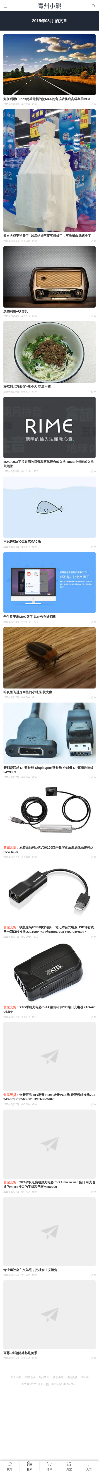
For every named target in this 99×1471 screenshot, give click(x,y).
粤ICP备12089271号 (63, 1384)
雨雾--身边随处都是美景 (20, 1353)
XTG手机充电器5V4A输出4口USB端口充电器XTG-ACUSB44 (49, 1009)
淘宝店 (85, 1377)
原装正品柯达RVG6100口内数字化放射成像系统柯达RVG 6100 (48, 850)
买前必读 (29, 1377)
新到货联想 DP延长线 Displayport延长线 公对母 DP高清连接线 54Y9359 (48, 770)
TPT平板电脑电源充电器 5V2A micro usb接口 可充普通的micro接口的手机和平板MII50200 (49, 1184)
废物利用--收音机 (15, 311)
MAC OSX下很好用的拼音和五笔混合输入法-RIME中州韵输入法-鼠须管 (49, 464)
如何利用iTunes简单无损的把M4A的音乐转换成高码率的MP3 (46, 99)
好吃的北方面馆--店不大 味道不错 (27, 386)
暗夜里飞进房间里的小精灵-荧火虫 (27, 692)
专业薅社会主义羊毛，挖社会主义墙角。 (31, 1270)
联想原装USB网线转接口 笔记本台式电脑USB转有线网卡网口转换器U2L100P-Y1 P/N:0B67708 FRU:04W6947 (48, 929)
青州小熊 (43, 1384)
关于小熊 (15, 1377)
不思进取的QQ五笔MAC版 (22, 541)
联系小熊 (58, 1377)
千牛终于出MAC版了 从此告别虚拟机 (29, 617)
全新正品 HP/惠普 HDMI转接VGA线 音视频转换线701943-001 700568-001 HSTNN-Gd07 (49, 1097)
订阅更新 (72, 1377)
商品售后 (44, 1377)
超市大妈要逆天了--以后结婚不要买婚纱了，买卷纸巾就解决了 (47, 236)
